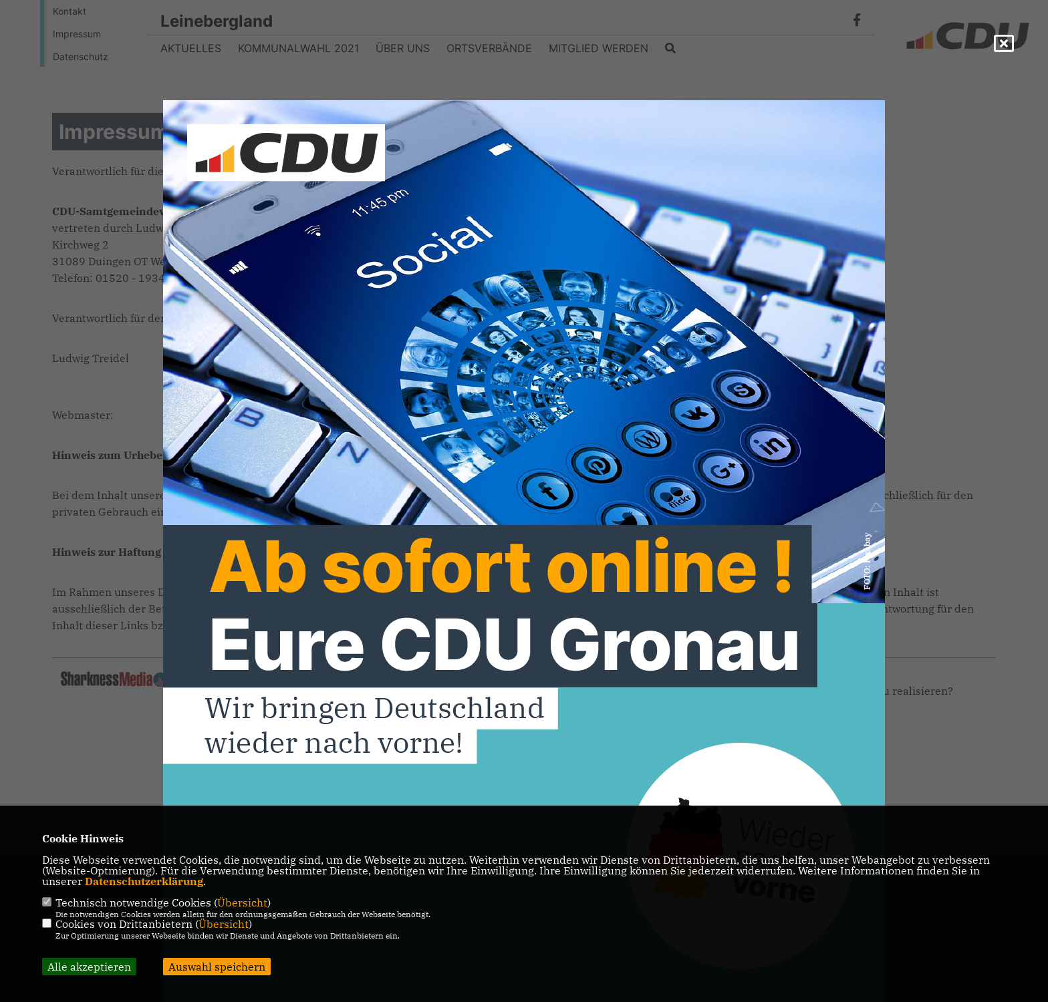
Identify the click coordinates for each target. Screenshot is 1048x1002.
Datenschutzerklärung (144, 881)
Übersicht (242, 902)
